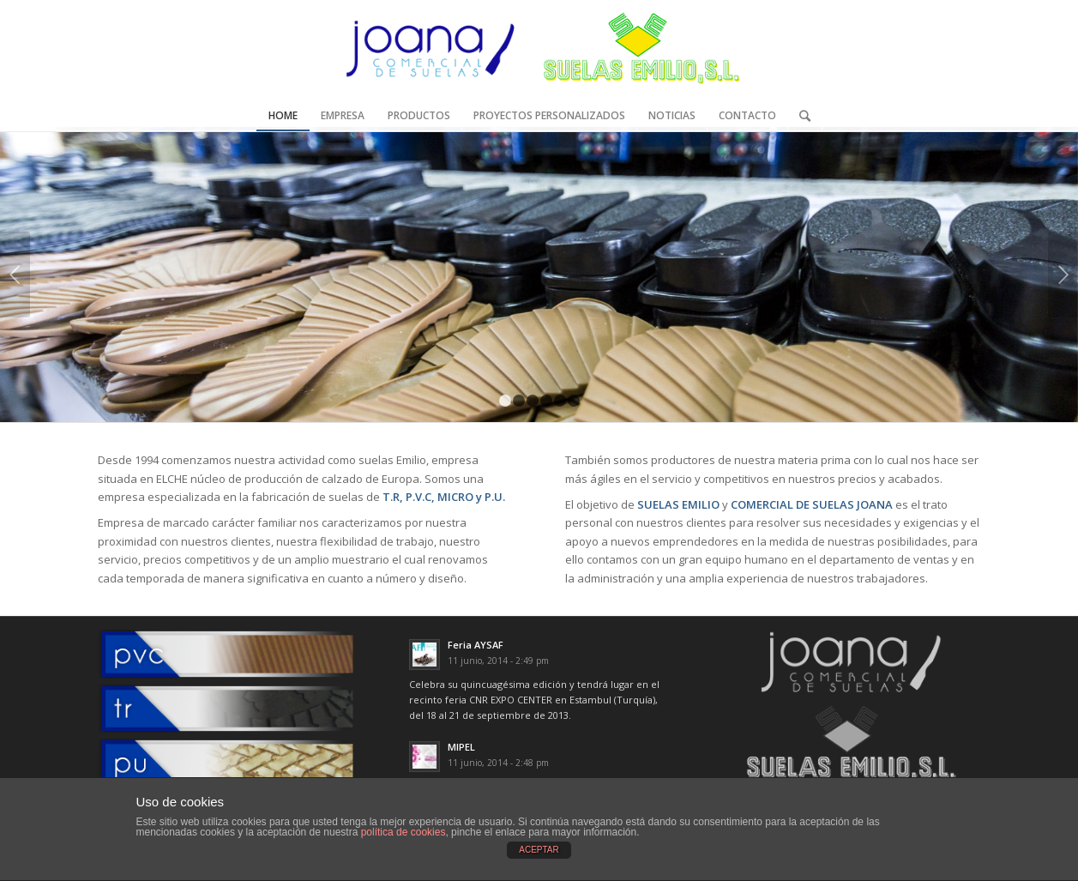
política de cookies (403, 832)
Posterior (1063, 274)
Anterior (15, 274)
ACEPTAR (539, 849)
